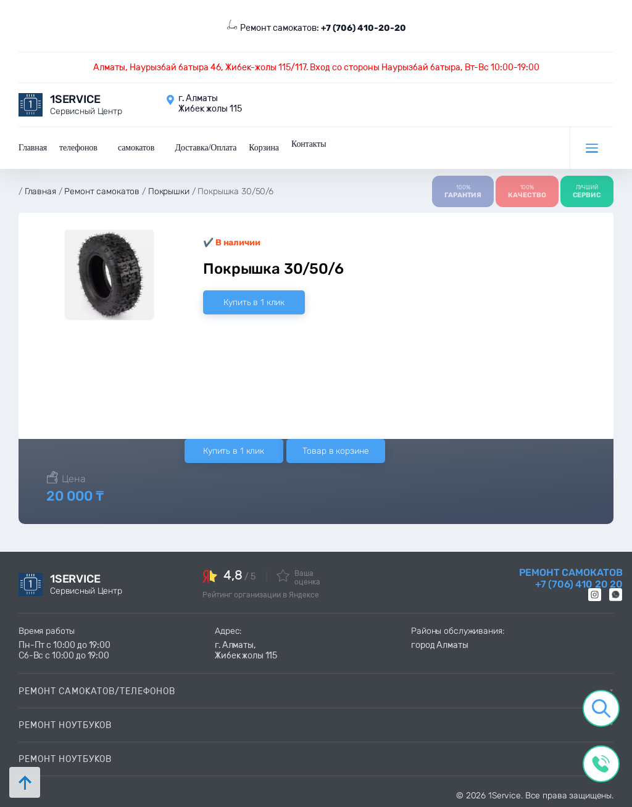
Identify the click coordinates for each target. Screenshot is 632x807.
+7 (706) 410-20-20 (363, 28)
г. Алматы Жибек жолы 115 (210, 103)
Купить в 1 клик (254, 300)
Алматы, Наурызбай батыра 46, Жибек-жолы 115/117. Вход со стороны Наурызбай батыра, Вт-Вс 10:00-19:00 (316, 67)
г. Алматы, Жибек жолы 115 (246, 649)
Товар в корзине (335, 449)
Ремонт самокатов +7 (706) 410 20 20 (571, 577)
